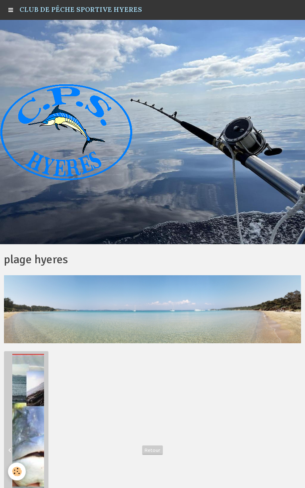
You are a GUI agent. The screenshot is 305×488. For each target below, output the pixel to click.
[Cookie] (17, 471)
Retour (152, 450)
